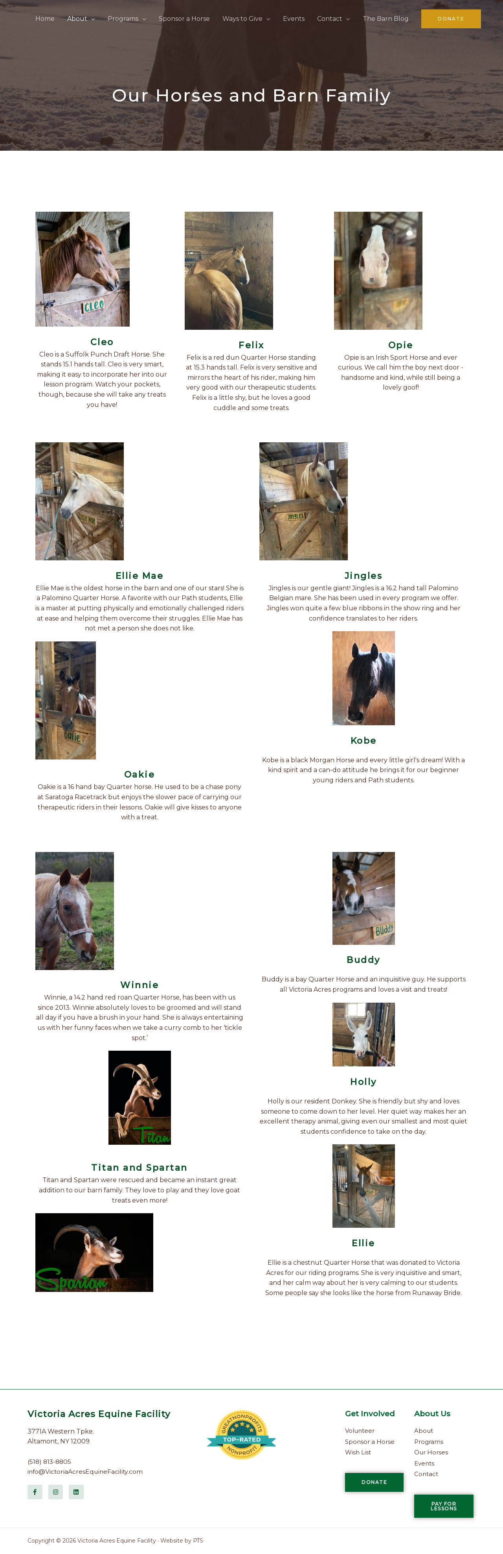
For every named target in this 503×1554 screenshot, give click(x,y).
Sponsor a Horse (184, 18)
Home (45, 18)
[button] (451, 18)
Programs (123, 18)
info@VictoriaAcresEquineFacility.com (86, 1471)
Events (294, 18)
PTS (198, 1541)
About (77, 18)
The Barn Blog (386, 18)
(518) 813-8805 (50, 1461)
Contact (329, 18)
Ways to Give (242, 18)
